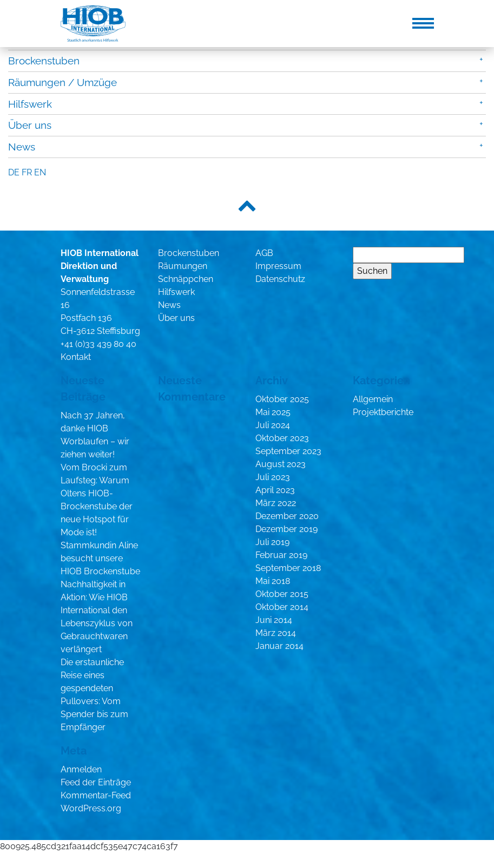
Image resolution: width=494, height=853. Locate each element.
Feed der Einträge (96, 782)
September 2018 (288, 568)
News (21, 147)
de (13, 172)
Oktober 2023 (282, 438)
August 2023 (280, 464)
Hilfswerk (30, 104)
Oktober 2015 (281, 594)
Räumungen (182, 266)
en (40, 172)
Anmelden (81, 769)
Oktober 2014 (281, 607)
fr (27, 172)
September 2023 (288, 451)
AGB (264, 253)
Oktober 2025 (282, 399)
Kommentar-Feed (96, 795)
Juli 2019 (272, 542)
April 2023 (275, 490)
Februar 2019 (281, 555)
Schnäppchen (185, 279)
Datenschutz (280, 279)
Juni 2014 (273, 620)
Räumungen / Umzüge (62, 82)
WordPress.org (91, 808)
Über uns (29, 125)
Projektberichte (383, 412)
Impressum (278, 266)
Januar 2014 (279, 646)
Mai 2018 (272, 581)
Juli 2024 (272, 425)
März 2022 (275, 503)
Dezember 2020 (287, 516)
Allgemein (373, 399)
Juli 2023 (272, 477)
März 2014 (275, 633)
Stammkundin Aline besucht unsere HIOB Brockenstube (100, 558)
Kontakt (76, 357)
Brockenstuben (44, 61)
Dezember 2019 (286, 529)
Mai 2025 (273, 412)
